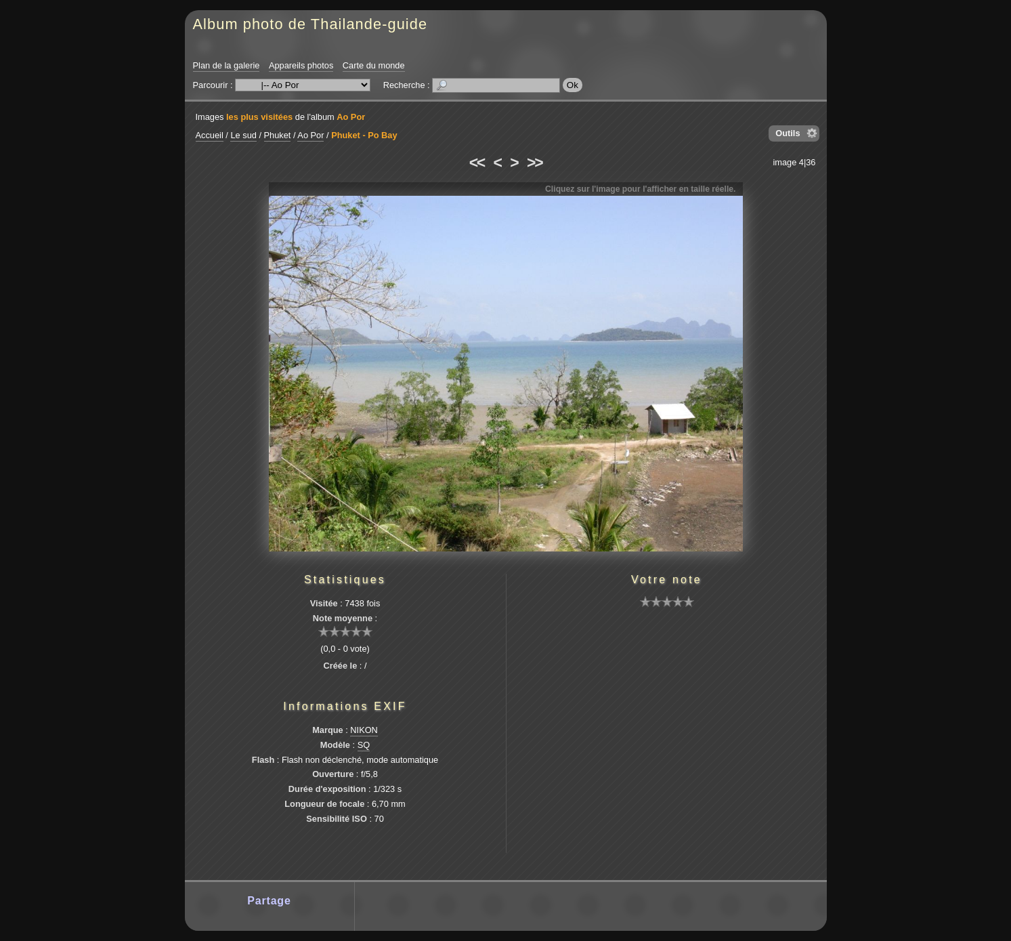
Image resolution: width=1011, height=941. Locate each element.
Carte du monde (374, 65)
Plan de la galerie (226, 65)
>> (534, 162)
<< (476, 162)
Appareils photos (301, 65)
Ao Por (351, 117)
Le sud (243, 135)
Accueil (209, 135)
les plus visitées (259, 117)
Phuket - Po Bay (364, 135)
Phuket (277, 135)
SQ (364, 745)
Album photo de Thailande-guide (310, 24)
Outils (787, 133)
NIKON (364, 730)
